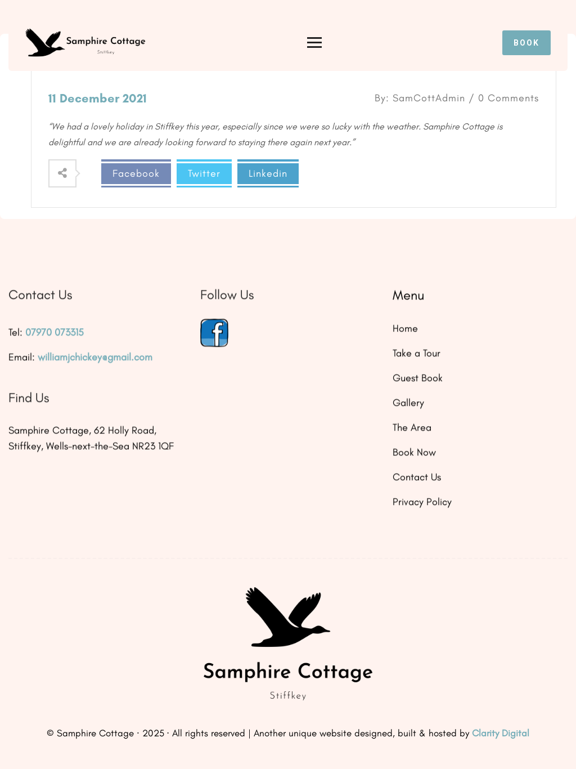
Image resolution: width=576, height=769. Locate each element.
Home (405, 329)
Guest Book (418, 378)
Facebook (136, 173)
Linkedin (268, 173)
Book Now (414, 452)
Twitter (204, 173)
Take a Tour (416, 353)
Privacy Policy (422, 502)
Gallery (408, 403)
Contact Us (417, 477)
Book (526, 42)
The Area (412, 428)
